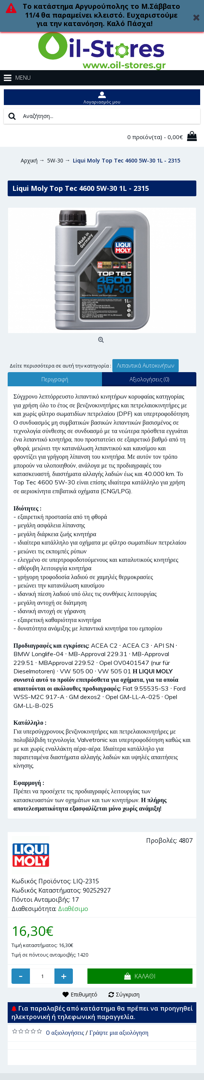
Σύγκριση (128, 994)
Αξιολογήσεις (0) (149, 379)
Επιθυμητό (84, 994)
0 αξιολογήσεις (65, 1032)
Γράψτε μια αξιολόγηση (118, 1032)
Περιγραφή (54, 379)
